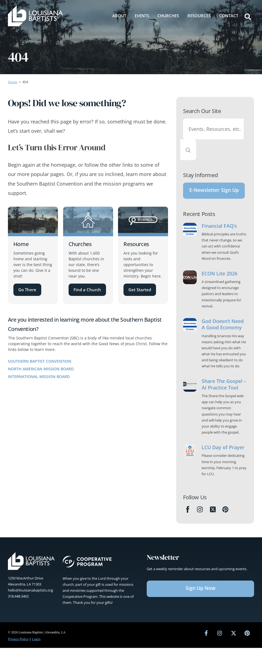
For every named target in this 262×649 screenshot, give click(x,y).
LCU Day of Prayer (223, 448)
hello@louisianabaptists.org (30, 591)
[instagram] (219, 633)
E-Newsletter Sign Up (214, 190)
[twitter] (233, 633)
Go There (27, 289)
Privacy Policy (18, 640)
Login (36, 640)
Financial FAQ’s (219, 227)
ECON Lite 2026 (219, 274)
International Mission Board (39, 376)
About (119, 15)
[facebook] (206, 633)
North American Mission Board (41, 368)
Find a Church (87, 289)
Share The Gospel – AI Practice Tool (224, 385)
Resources (199, 15)
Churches (168, 15)
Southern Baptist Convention (39, 361)
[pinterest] (247, 633)
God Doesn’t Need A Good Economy (223, 325)
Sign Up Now (201, 588)
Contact (228, 15)
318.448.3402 (18, 597)
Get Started (139, 289)
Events (142, 15)
